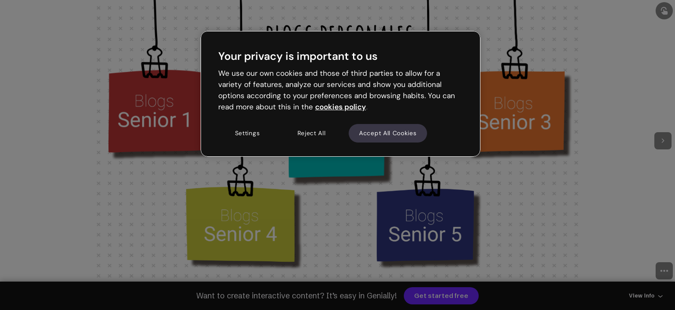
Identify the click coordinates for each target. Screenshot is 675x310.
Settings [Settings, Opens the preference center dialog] (247, 133)
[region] (340, 94)
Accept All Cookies (388, 133)
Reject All (311, 133)
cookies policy (340, 107)
